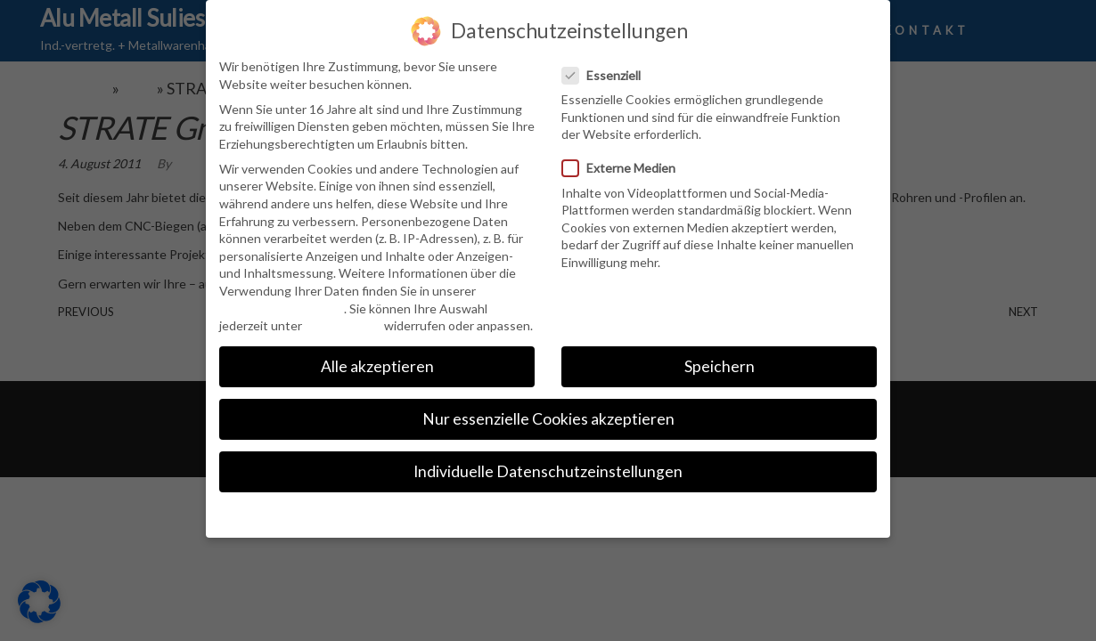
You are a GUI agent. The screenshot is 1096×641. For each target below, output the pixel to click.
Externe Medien (624, 166)
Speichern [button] (719, 365)
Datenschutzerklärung (281, 306)
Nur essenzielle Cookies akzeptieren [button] (548, 418)
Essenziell (606, 73)
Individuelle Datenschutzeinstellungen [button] (548, 470)
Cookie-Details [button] (548, 512)
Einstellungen (343, 324)
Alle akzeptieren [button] (377, 365)
